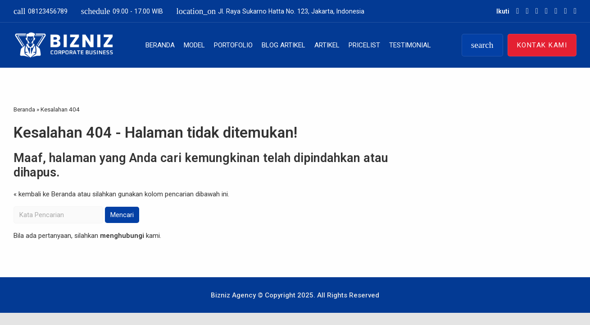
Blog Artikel (283, 45)
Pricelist (364, 45)
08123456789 (41, 11)
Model (194, 45)
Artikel (327, 45)
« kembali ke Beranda (45, 194)
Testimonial (410, 45)
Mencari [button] (122, 215)
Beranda (160, 45)
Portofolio (233, 45)
